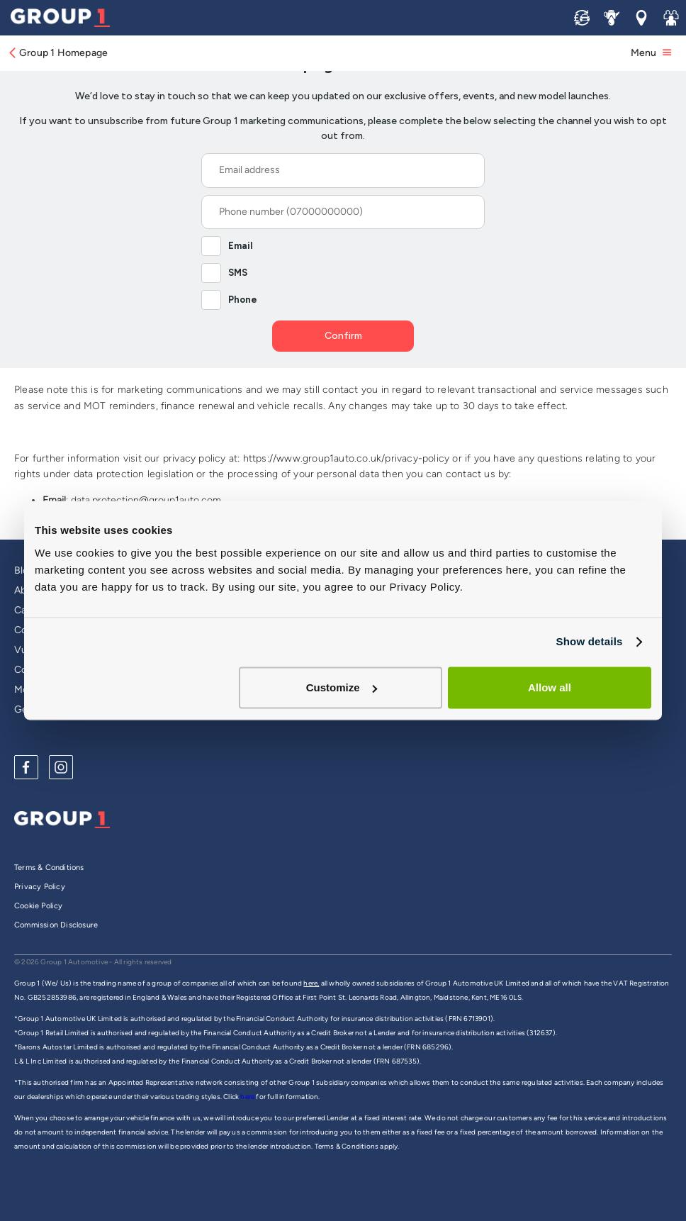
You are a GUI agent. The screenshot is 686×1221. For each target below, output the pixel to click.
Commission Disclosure (56, 925)
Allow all (549, 687)
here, (311, 983)
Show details (589, 641)
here (248, 1096)
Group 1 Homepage (57, 53)
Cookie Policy (38, 905)
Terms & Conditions (49, 867)
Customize (341, 687)
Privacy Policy (39, 886)
